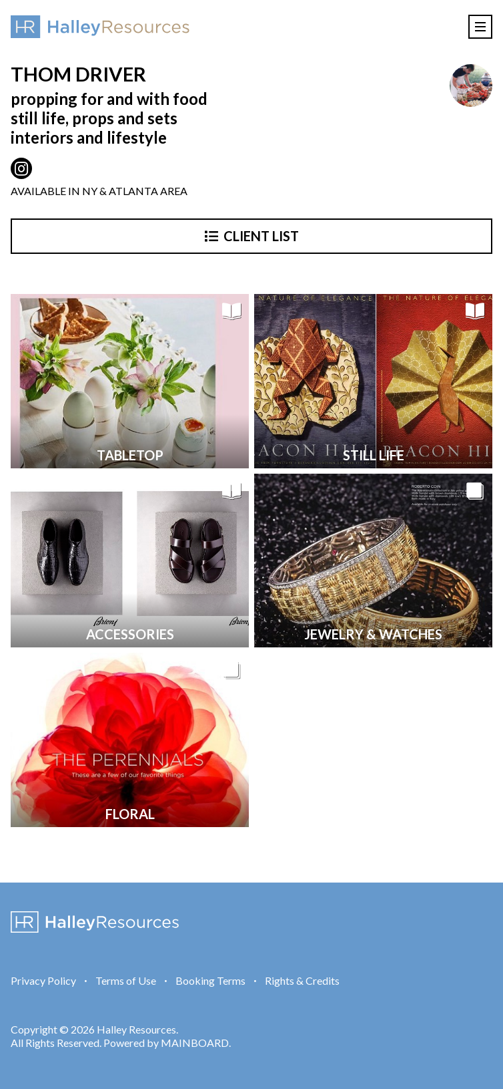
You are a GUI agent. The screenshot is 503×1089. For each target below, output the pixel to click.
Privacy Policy (43, 980)
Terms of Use (125, 980)
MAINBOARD (195, 1042)
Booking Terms (210, 980)
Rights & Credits (302, 980)
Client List (252, 236)
